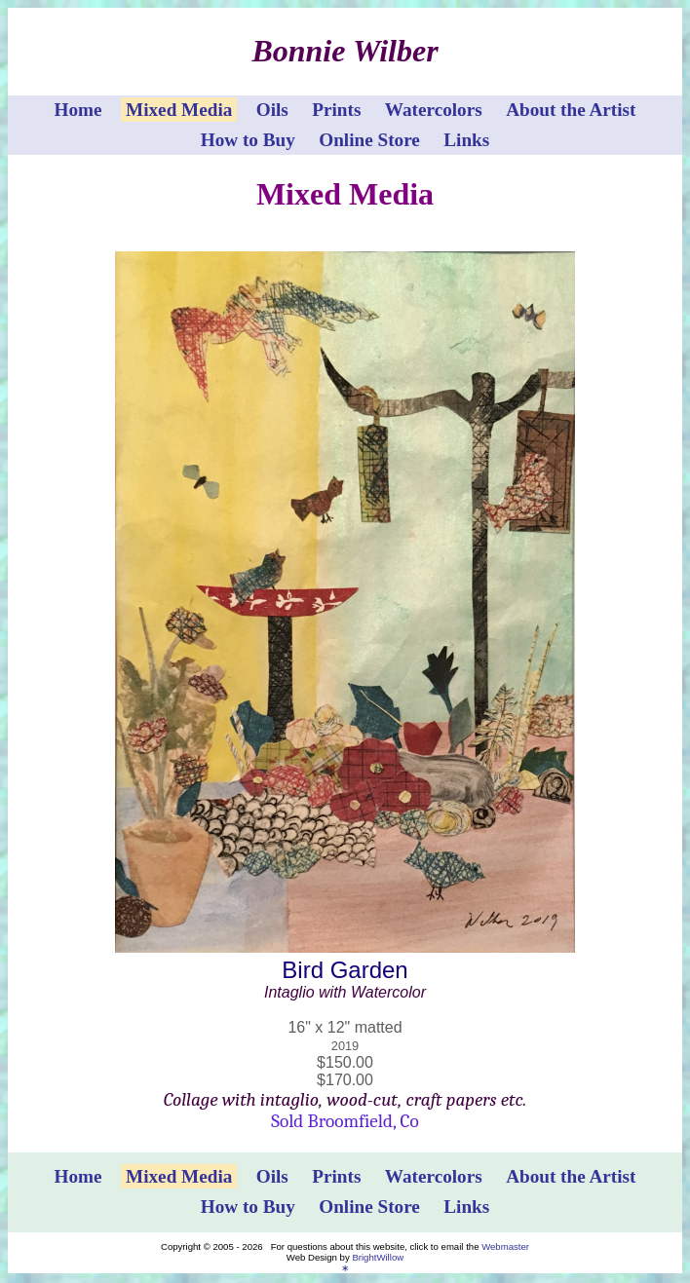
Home (78, 109)
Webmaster (505, 1246)
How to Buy (248, 140)
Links (466, 140)
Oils (272, 109)
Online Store (369, 140)
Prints (336, 109)
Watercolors (433, 109)
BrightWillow (377, 1257)
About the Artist (570, 109)
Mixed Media (179, 109)
